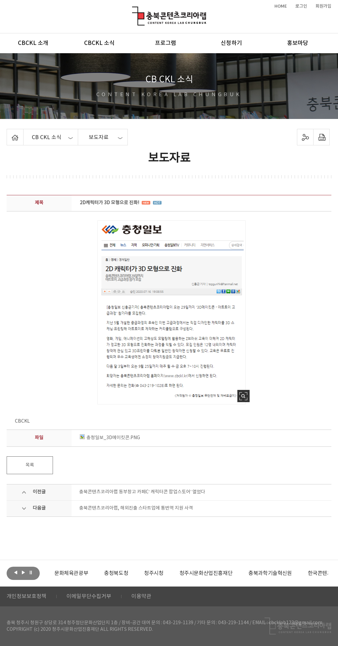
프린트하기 (321, 137)
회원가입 (323, 6)
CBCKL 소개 (33, 43)
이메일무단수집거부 (89, 596)
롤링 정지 (30, 572)
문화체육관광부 (71, 573)
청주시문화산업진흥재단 (206, 573)
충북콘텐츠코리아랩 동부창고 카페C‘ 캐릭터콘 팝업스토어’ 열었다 (142, 492)
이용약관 (141, 596)
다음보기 (23, 572)
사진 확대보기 (243, 396)
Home (8, 132)
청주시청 (153, 573)
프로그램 (165, 43)
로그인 (301, 6)
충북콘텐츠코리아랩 (133, 10)
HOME (280, 6)
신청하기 (231, 43)
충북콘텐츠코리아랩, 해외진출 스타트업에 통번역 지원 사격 (136, 508)
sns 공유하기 (305, 137)
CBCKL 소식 (99, 43)
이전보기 (15, 572)
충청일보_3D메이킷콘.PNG (110, 437)
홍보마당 (297, 43)
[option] (71, 573)
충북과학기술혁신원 (270, 573)
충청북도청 (116, 573)
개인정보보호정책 (26, 596)
